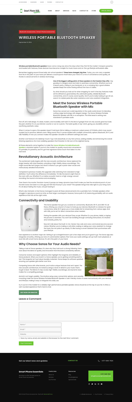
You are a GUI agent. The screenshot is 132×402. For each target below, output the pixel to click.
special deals (106, 11)
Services (66, 11)
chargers (33, 2)
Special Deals (72, 379)
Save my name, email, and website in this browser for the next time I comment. (50, 338)
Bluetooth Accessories (27, 32)
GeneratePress (48, 394)
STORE (94, 11)
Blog (74, 11)
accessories (23, 2)
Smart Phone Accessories (46, 32)
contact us (59, 2)
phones (49, 2)
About (57, 11)
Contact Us (84, 11)
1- (101, 361)
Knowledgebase (73, 377)
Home (50, 11)
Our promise (52, 379)
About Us (51, 375)
